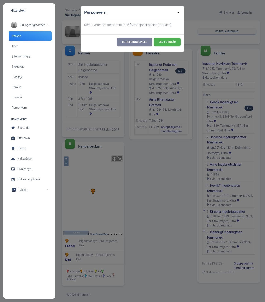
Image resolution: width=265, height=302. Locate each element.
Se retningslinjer (134, 42)
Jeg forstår (167, 42)
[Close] (178, 12)
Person (16, 36)
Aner (15, 46)
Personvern (19, 107)
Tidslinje (17, 77)
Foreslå (17, 97)
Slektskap (18, 66)
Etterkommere (21, 56)
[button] (30, 25)
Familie (16, 87)
